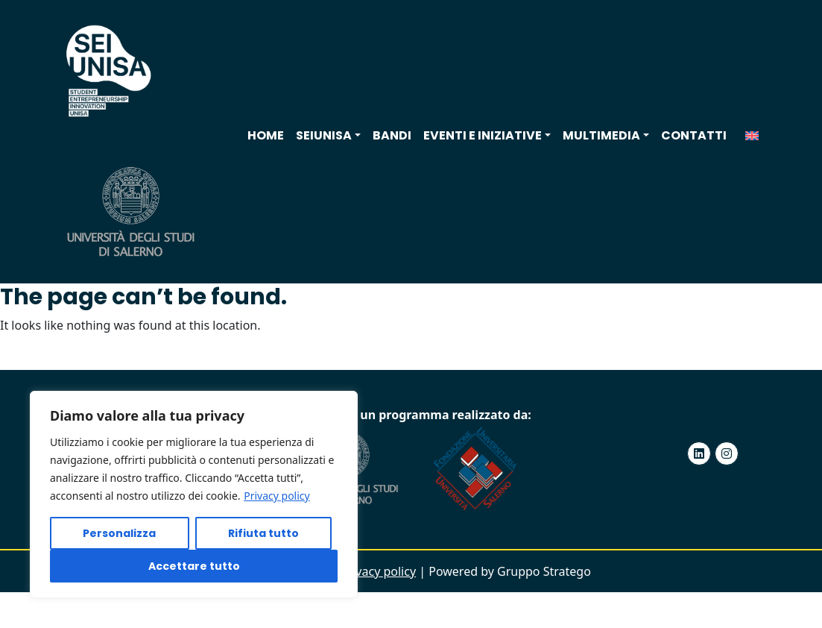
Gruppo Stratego (544, 571)
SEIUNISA (324, 135)
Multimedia (601, 135)
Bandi (392, 135)
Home (265, 135)
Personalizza (119, 533)
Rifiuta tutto (263, 533)
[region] (194, 494)
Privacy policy (277, 496)
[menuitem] (752, 135)
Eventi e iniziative (482, 135)
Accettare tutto (194, 566)
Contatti (694, 135)
